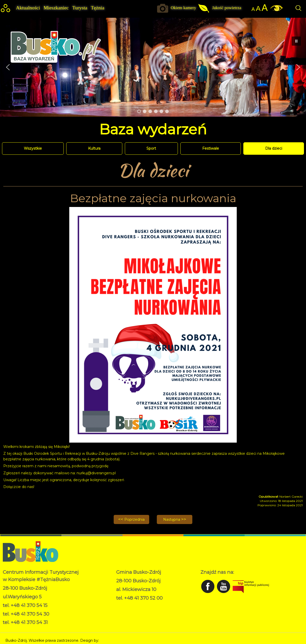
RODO (122, 605)
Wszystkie (33, 148)
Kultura (94, 148)
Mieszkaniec (56, 7)
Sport (151, 148)
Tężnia (97, 7)
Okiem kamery (183, 7)
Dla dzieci (273, 148)
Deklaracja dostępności (136, 611)
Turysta (79, 7)
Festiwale (210, 148)
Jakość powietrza (226, 7)
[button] (298, 67)
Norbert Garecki (114, 640)
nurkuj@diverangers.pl (96, 473)
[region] (153, 67)
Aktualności (28, 7)
